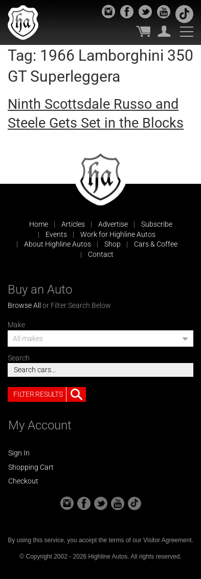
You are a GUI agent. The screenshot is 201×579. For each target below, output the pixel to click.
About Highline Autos (57, 244)
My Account (164, 31)
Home (38, 224)
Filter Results (49, 394)
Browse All (24, 305)
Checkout (23, 481)
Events (56, 234)
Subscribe (156, 224)
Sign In (19, 453)
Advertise (113, 224)
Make (16, 325)
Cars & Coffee (155, 244)
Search (19, 358)
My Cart (143, 31)
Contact (101, 254)
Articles (73, 224)
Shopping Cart (31, 467)
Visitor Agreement (167, 540)
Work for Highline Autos (117, 234)
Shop (112, 244)
